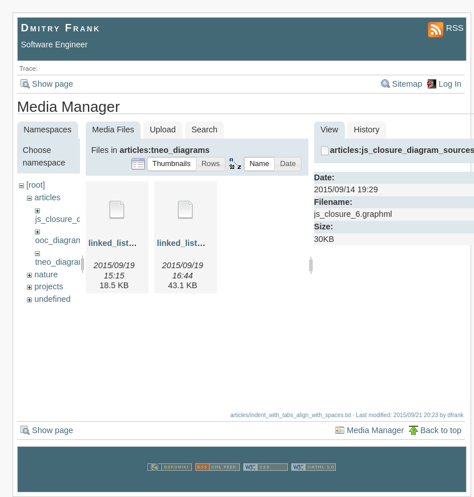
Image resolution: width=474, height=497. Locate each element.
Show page (52, 83)
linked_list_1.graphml (130, 243)
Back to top (440, 426)
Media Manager (375, 426)
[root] (35, 184)
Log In (450, 83)
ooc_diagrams (60, 240)
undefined (52, 299)
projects (48, 286)
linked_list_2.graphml (199, 243)
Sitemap (407, 83)
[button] (171, 164)
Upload (163, 129)
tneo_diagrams (62, 261)
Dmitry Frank (61, 28)
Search (204, 129)
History (367, 129)
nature (46, 274)
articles (47, 197)
